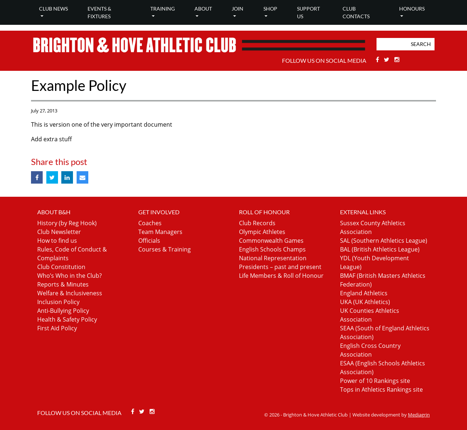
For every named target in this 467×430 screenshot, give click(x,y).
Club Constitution (61, 267)
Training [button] (162, 8)
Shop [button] (270, 8)
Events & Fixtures (99, 12)
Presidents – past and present (280, 267)
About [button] (203, 8)
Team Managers (160, 232)
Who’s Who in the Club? (69, 276)
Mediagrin (419, 414)
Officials (149, 241)
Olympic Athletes (262, 232)
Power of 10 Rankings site (375, 381)
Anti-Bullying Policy (63, 311)
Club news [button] (53, 8)
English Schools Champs (272, 249)
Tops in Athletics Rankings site (381, 389)
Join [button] (237, 8)
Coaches (150, 223)
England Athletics (363, 293)
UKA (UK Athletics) (365, 302)
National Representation (272, 258)
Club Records (257, 223)
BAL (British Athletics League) (380, 249)
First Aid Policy (57, 328)
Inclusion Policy (58, 302)
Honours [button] (412, 8)
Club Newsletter (59, 232)
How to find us (57, 241)
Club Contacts (356, 12)
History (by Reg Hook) (67, 223)
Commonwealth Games (271, 241)
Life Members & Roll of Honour (281, 276)
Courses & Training (164, 249)
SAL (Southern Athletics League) (383, 241)
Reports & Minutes (63, 284)
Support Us (308, 12)
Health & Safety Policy (67, 319)
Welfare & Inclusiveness (69, 293)
